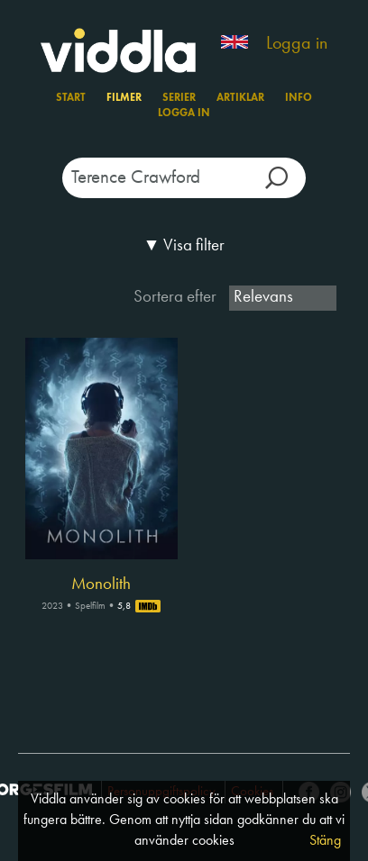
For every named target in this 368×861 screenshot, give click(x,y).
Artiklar (240, 98)
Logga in (296, 44)
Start (71, 98)
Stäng (325, 841)
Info (298, 98)
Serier (179, 98)
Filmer (124, 98)
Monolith (101, 585)
